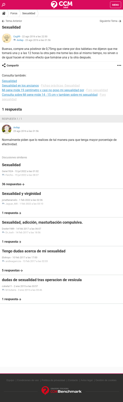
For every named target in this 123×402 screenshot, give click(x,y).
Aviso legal (87, 380)
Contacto (73, 380)
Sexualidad (28, 13)
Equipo (10, 380)
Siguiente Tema (108, 20)
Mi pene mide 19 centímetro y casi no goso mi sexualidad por (43, 90)
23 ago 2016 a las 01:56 (38, 40)
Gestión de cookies (106, 380)
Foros (13, 13)
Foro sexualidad (97, 90)
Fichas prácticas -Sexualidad (60, 85)
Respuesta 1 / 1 (12, 118)
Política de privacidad (53, 380)
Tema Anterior (14, 20)
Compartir (13, 65)
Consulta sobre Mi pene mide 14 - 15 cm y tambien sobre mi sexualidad (50, 95)
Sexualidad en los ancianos (20, 85)
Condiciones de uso (28, 380)
